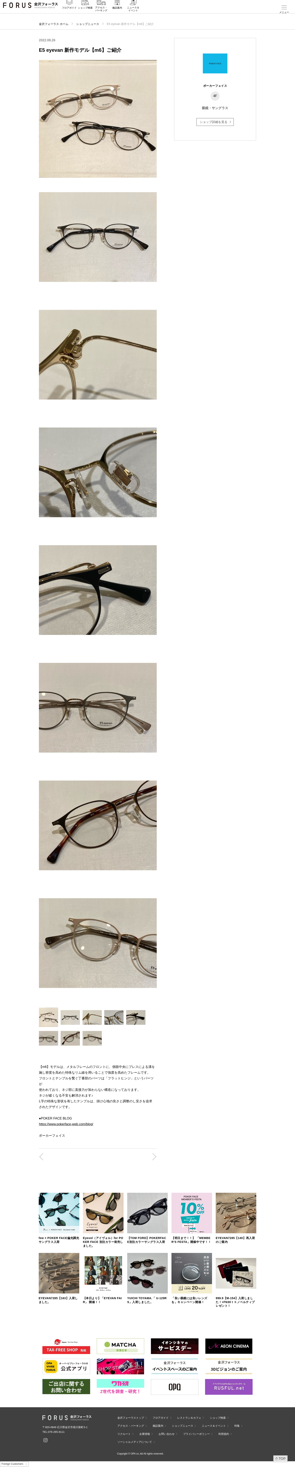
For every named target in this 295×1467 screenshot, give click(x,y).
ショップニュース (87, 24)
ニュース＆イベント (133, 14)
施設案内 (117, 12)
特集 (237, 1425)
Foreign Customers (12, 1463)
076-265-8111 (56, 1431)
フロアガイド (69, 12)
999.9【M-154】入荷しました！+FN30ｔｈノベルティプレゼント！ (235, 1302)
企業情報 (144, 1433)
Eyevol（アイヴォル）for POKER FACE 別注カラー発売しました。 (103, 1241)
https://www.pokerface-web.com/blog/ (66, 1124)
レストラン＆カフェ (189, 1417)
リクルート (124, 1433)
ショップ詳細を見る (213, 122)
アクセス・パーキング (101, 14)
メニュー (284, 12)
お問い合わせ (167, 1433)
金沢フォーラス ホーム (53, 24)
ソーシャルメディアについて (134, 1441)
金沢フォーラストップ (130, 1417)
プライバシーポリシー (196, 1433)
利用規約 (223, 1433)
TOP (282, 1458)
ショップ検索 (85, 12)
